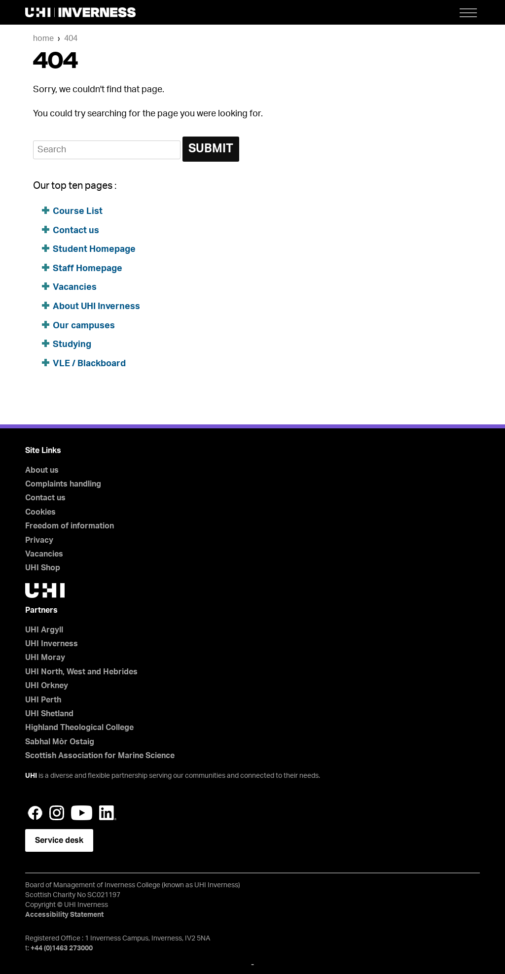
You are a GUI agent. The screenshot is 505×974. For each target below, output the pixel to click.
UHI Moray (45, 657)
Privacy (39, 540)
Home (43, 38)
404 (70, 38)
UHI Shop (42, 568)
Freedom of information (69, 526)
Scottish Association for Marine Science (100, 756)
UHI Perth (43, 700)
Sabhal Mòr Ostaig (59, 742)
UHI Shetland (49, 714)
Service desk (59, 840)
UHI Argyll (44, 630)
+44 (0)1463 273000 (62, 948)
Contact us (76, 230)
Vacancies (75, 287)
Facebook (35, 812)
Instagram (56, 812)
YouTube (81, 812)
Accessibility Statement (64, 914)
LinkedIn (107, 812)
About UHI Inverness (96, 306)
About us (42, 470)
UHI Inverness (51, 644)
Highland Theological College (79, 727)
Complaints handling (63, 484)
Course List (78, 211)
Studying (72, 344)
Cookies (40, 512)
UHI (31, 775)
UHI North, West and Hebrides (81, 672)
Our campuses (84, 325)
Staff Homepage (87, 268)
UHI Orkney (46, 686)
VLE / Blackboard (89, 363)
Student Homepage (94, 249)
